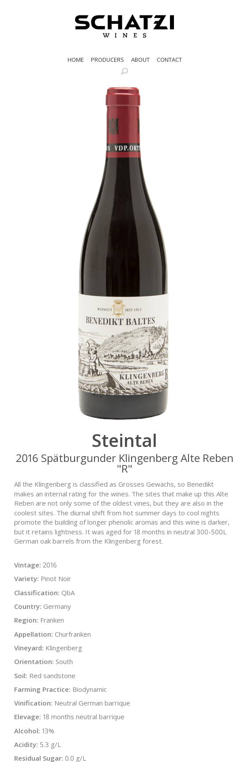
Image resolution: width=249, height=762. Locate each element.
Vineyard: (29, 647)
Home (76, 60)
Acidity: (26, 744)
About (140, 60)
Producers (107, 60)
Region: (26, 620)
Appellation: (33, 634)
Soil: (20, 675)
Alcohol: (27, 730)
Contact (169, 60)
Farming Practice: (42, 689)
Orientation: (34, 661)
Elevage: (27, 716)
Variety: (26, 578)
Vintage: (27, 564)
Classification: (37, 592)
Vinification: (33, 702)
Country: (28, 606)
